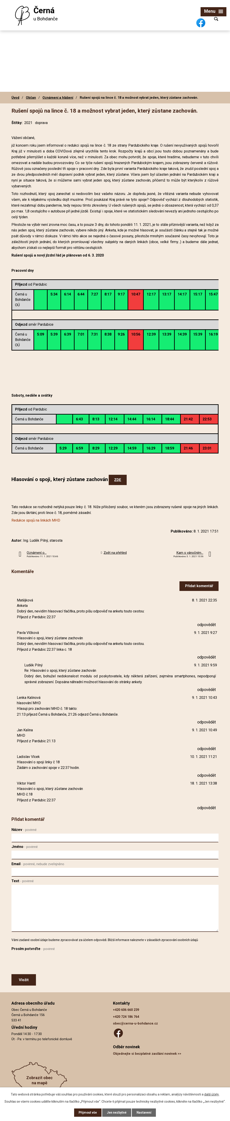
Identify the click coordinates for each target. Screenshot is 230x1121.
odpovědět (206, 624)
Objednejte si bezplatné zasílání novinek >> (147, 1054)
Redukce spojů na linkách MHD (35, 520)
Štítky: (16, 123)
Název (24, 830)
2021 (28, 123)
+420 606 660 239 (126, 1010)
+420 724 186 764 (126, 1017)
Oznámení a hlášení (57, 98)
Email (37, 864)
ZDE (117, 480)
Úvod (15, 98)
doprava (41, 123)
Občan (31, 98)
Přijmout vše (87, 1112)
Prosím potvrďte (33, 949)
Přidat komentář (199, 586)
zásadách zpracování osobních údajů (172, 940)
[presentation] (45, 963)
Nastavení (144, 1112)
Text (22, 881)
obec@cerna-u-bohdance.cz (135, 1023)
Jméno (24, 847)
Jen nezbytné (117, 1112)
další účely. (211, 1094)
